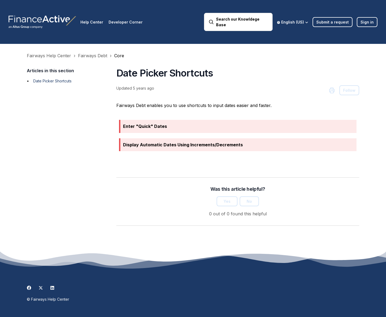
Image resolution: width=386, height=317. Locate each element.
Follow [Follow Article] (349, 90)
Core (119, 55)
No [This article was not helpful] (249, 201)
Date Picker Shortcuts (52, 81)
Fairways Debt (92, 55)
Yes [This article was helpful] (227, 201)
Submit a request (332, 22)
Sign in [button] (367, 22)
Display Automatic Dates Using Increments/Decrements (183, 144)
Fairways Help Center (49, 55)
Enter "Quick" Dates (145, 126)
